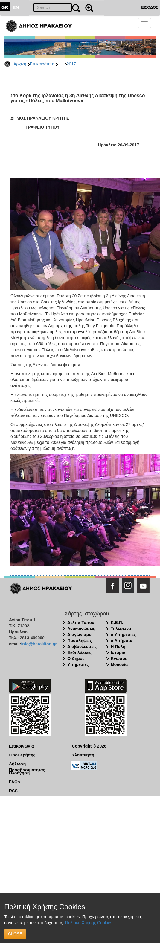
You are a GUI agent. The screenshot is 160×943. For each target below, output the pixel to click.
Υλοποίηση (83, 755)
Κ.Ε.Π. (117, 622)
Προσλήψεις (79, 640)
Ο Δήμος (75, 658)
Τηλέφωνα (121, 628)
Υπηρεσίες (78, 664)
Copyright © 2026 (89, 746)
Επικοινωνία (21, 746)
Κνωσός (119, 658)
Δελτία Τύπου (80, 622)
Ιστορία (118, 652)
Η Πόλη (118, 646)
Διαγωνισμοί (79, 634)
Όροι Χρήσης (22, 755)
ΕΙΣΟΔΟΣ (149, 7)
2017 (71, 64)
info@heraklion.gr (39, 643)
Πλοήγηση (19, 773)
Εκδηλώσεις (79, 652)
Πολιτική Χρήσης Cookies (88, 922)
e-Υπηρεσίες (123, 634)
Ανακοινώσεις (81, 628)
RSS (13, 790)
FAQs (14, 782)
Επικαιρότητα (42, 64)
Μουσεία (119, 664)
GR (4, 7)
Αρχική (19, 64)
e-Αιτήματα (121, 640)
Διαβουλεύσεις (82, 646)
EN (16, 7)
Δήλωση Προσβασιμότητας (27, 764)
